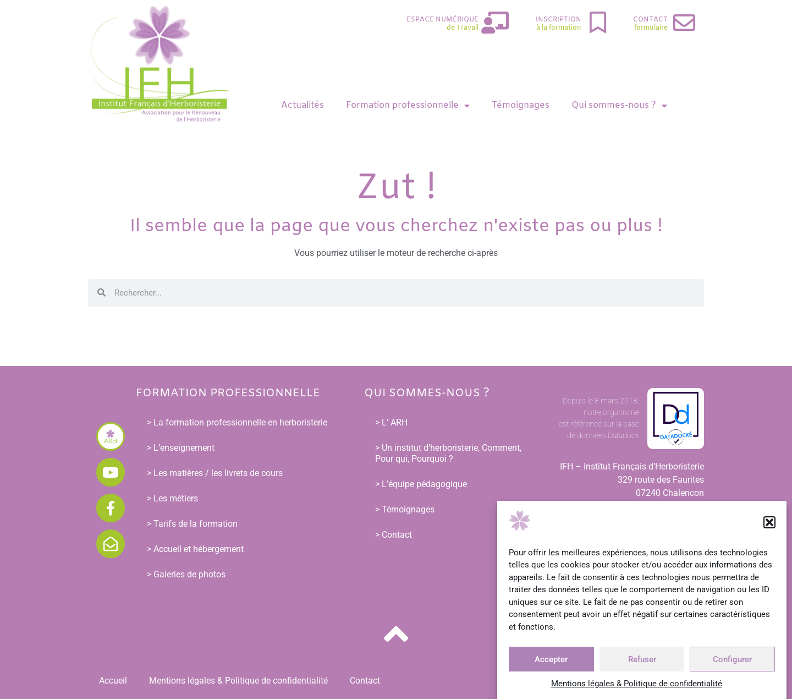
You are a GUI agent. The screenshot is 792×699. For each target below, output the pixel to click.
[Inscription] (598, 23)
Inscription (558, 19)
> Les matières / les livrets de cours (215, 473)
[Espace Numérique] (495, 23)
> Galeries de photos (186, 574)
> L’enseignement (181, 448)
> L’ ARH (391, 422)
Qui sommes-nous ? (619, 106)
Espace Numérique (442, 19)
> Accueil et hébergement (195, 549)
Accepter (551, 660)
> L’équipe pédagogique (421, 484)
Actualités (302, 105)
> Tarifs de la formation (192, 523)
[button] (769, 523)
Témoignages (520, 105)
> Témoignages (405, 509)
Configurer (732, 660)
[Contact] (684, 23)
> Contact (393, 534)
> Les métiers (172, 498)
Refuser (642, 660)
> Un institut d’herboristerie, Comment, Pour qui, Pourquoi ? (448, 453)
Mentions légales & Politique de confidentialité (636, 685)
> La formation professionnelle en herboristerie (237, 422)
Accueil (113, 680)
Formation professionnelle (408, 106)
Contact (650, 19)
